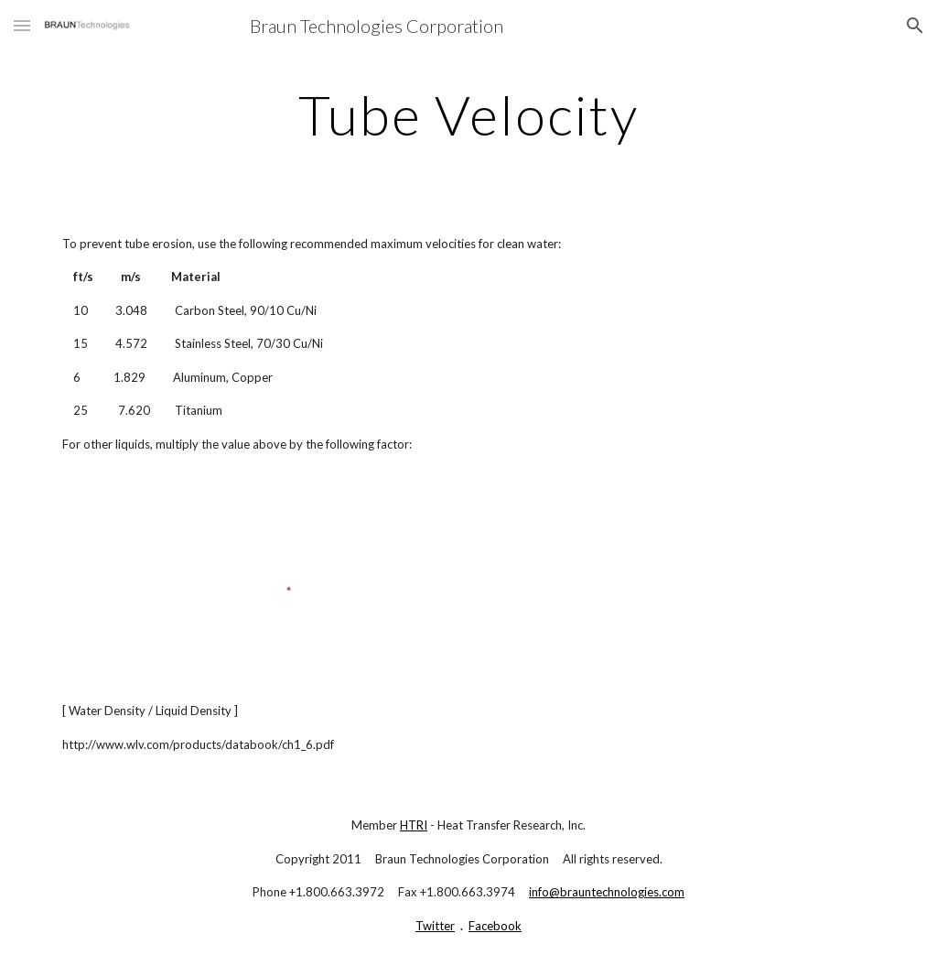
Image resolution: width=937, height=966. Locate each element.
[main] (468, 114)
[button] (22, 25)
